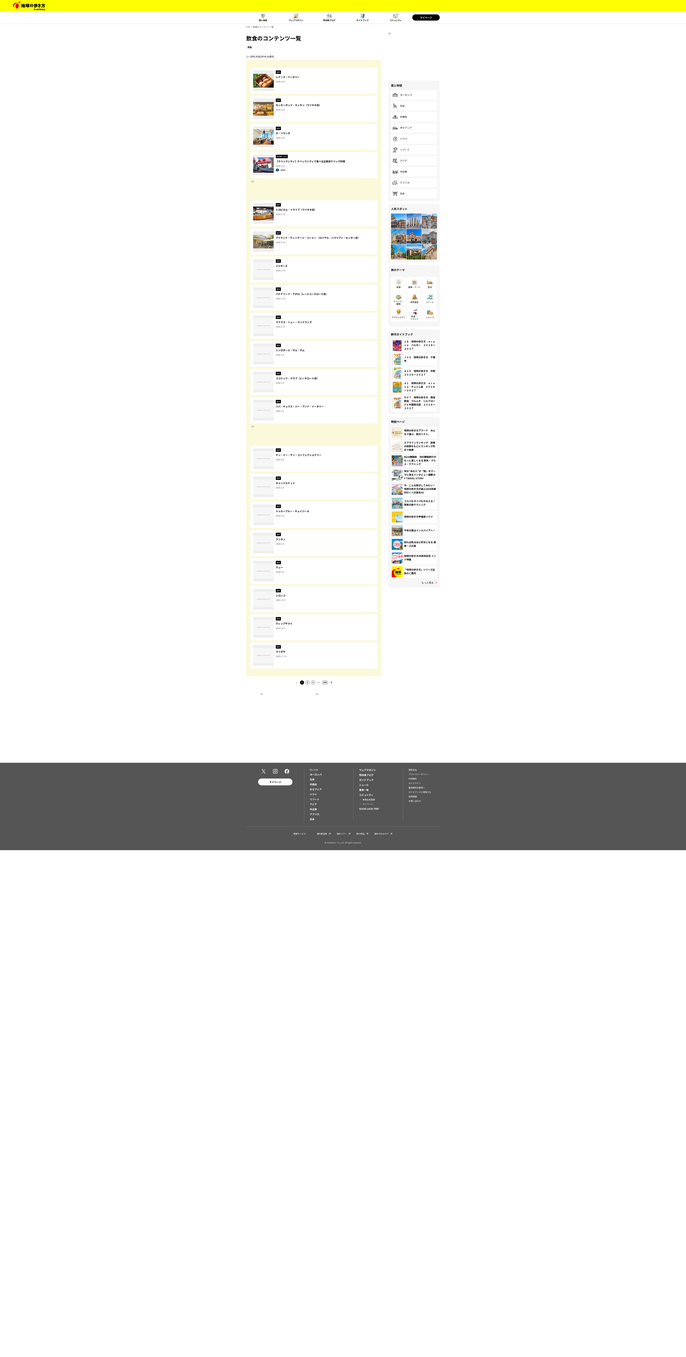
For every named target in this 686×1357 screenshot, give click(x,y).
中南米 (399, 117)
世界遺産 (414, 302)
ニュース (364, 785)
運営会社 (413, 770)
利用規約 (413, 778)
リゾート (401, 150)
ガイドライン (415, 783)
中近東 (399, 171)
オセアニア (402, 128)
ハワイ (399, 139)
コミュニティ (396, 20)
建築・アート (414, 287)
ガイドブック (362, 20)
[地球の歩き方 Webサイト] (29, 6)
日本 (398, 193)
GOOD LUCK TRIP (369, 809)
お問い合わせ (415, 801)
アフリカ (401, 182)
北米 (398, 106)
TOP (248, 26)
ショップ (430, 317)
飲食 (399, 287)
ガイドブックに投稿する (420, 792)
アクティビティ (399, 317)
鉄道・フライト (414, 317)
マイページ (426, 17)
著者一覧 (364, 790)
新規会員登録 (369, 799)
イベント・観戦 (398, 302)
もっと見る (428, 582)
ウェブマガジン (296, 20)
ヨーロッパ (402, 95)
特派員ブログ (329, 20)
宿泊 (430, 287)
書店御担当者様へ (417, 787)
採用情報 (413, 796)
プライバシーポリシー (419, 774)
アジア (399, 161)
